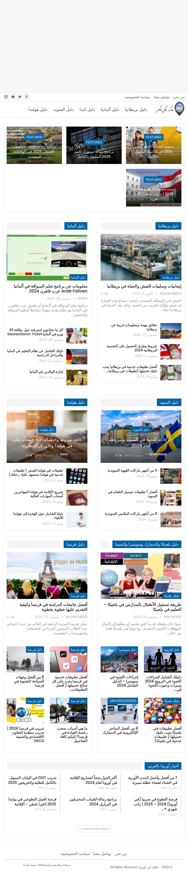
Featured (154, 137)
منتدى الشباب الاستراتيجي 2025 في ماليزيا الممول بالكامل (153, 151)
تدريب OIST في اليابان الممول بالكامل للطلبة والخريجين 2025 (32, 780)
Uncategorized (123, 701)
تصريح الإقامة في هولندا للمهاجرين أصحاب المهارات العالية (38, 493)
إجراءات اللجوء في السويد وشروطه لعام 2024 (141, 442)
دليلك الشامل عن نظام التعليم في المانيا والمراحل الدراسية (35, 352)
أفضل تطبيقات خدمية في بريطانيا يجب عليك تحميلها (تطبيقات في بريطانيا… (130, 368)
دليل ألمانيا (110, 109)
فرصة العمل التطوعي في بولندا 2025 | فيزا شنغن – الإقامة (32, 802)
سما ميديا (29, 864)
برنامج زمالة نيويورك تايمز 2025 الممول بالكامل (94, 154)
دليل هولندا (37, 109)
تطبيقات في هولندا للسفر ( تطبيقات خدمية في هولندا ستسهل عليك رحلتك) (36, 472)
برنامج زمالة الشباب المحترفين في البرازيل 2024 (93, 802)
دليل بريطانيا (136, 109)
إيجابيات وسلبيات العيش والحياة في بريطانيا (144, 286)
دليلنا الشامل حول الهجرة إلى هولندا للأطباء (38, 515)
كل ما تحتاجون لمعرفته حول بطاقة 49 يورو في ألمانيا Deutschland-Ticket (35, 331)
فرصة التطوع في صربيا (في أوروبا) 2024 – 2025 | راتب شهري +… (155, 804)
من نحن (179, 97)
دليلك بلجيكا (172, 596)
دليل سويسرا (127, 649)
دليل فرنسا (78, 596)
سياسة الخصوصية (137, 97)
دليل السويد (63, 109)
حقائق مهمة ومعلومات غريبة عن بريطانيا (134, 327)
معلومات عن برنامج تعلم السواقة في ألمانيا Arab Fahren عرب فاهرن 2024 (50, 288)
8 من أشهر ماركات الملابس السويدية (131, 513)
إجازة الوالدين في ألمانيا (46, 371)
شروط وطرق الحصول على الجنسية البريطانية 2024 (132, 348)
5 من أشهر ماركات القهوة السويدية (132, 470)
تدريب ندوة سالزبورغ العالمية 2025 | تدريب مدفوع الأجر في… (153, 193)
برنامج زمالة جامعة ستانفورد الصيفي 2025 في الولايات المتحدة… (34, 151)
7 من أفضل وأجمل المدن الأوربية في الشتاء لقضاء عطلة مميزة (152, 780)
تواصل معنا (162, 97)
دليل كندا (87, 109)
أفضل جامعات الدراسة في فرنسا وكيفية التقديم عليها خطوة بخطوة (53, 607)
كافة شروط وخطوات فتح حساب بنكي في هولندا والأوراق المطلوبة (47, 442)
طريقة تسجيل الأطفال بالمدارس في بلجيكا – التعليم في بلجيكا (142, 607)
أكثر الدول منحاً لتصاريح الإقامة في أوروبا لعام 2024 (93, 780)
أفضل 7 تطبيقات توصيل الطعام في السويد (132, 493)
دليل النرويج (172, 649)
